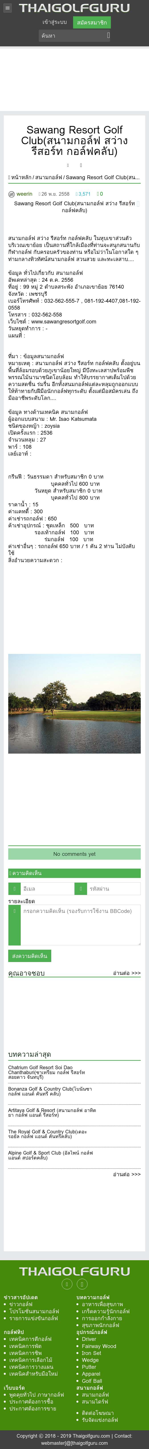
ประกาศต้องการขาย (32, 1408)
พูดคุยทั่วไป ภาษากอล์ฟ (36, 1394)
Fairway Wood (99, 1346)
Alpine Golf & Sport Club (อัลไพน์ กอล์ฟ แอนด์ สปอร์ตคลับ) (50, 1156)
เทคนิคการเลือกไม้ (30, 1360)
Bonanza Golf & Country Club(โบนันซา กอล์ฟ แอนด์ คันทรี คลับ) (50, 1092)
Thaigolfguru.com (91, 1436)
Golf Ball (92, 1381)
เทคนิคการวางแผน (31, 1367)
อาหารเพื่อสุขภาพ (102, 1304)
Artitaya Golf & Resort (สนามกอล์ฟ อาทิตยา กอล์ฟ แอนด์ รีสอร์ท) (52, 1113)
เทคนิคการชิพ (25, 1353)
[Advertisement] (74, 80)
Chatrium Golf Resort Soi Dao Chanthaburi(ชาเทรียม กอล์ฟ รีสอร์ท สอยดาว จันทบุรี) (46, 1072)
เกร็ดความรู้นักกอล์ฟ (106, 1311)
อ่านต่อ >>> (127, 973)
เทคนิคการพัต (25, 1346)
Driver (89, 1339)
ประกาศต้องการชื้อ (31, 1401)
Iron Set (91, 1353)
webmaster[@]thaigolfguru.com (74, 1443)
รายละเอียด (21, 901)
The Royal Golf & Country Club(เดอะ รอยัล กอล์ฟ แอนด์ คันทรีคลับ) (47, 1135)
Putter (89, 1367)
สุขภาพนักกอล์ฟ (100, 1325)
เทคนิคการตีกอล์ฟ (30, 1339)
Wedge (90, 1360)
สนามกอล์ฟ (95, 1394)
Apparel (91, 1373)
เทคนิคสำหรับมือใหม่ (33, 1373)
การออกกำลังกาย (102, 1318)
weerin (25, 193)
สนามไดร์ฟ (95, 1401)
